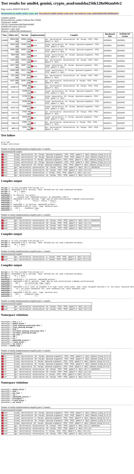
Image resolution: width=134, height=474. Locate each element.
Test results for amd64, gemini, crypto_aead (56, 13)
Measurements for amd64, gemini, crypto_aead (19, 13)
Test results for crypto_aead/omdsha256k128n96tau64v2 (96, 13)
